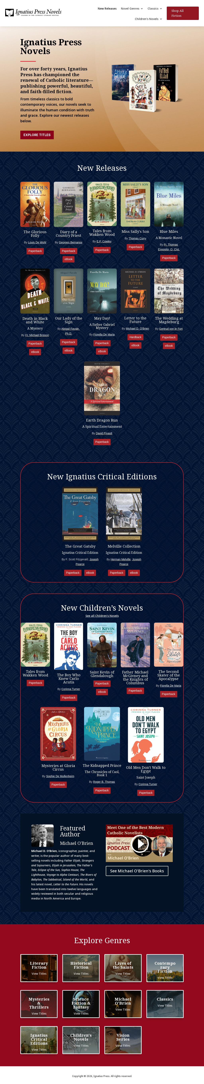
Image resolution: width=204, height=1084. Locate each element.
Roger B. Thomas (104, 781)
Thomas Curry (137, 238)
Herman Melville (120, 559)
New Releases (107, 8)
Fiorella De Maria (104, 334)
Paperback (35, 251)
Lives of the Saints (123, 965)
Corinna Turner (70, 689)
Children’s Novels (146, 19)
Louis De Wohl (37, 242)
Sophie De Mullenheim (60, 776)
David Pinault (104, 433)
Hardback (135, 337)
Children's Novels (81, 1037)
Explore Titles (37, 135)
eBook (69, 259)
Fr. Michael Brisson (37, 335)
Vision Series (122, 1037)
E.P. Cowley (104, 241)
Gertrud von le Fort (171, 328)
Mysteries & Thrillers (38, 1003)
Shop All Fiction (178, 13)
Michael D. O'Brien (137, 328)
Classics (153, 8)
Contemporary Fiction (165, 967)
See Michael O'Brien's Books (137, 871)
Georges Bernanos (70, 242)
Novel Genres (130, 8)
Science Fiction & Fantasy (81, 1003)
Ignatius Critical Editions (39, 1039)
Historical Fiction (81, 965)
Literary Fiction (39, 965)
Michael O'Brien (123, 1001)
